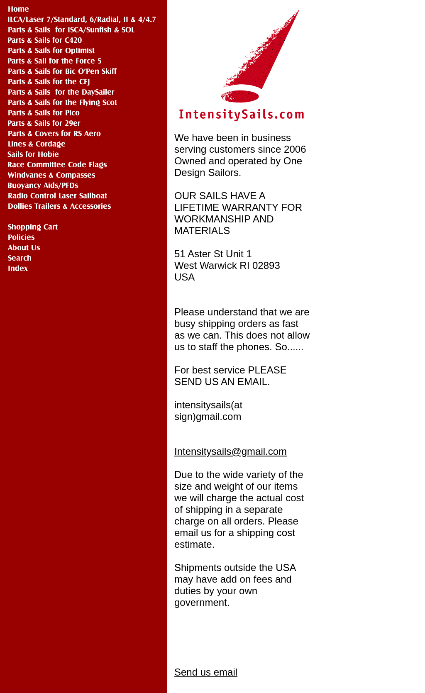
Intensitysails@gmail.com (230, 451)
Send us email (205, 672)
